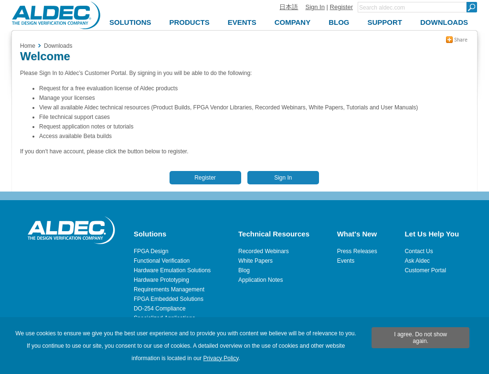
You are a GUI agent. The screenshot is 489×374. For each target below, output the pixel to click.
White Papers (255, 260)
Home (27, 46)
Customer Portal (425, 270)
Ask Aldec (417, 260)
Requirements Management (169, 289)
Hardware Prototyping (161, 280)
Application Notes (260, 280)
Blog (244, 270)
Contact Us (418, 251)
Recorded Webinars (263, 251)
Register (341, 7)
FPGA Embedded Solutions (168, 299)
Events (346, 260)
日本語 (288, 7)
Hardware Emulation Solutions (172, 270)
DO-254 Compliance (160, 308)
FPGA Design (151, 251)
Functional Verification (162, 260)
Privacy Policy (221, 358)
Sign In (314, 7)
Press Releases (357, 251)
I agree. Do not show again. (420, 337)
